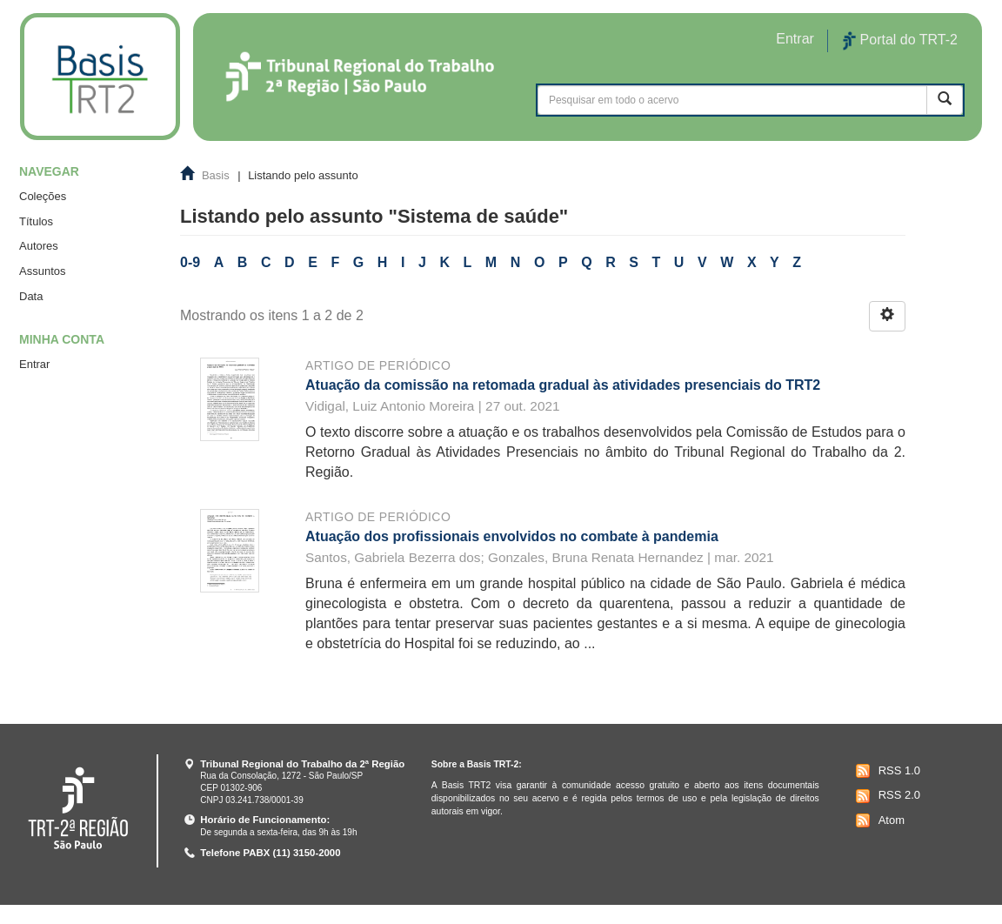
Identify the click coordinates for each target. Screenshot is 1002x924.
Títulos (36, 221)
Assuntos (42, 271)
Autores (38, 245)
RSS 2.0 (886, 796)
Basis (216, 175)
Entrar (34, 364)
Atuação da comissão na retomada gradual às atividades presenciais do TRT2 (562, 385)
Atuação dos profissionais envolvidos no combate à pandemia (511, 536)
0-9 (190, 262)
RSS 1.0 (886, 771)
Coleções (42, 196)
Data (31, 296)
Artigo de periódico (378, 365)
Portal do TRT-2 (900, 40)
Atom (878, 820)
